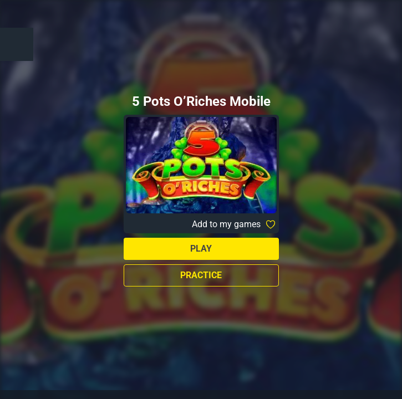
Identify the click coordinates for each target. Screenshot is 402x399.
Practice (201, 275)
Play (201, 248)
